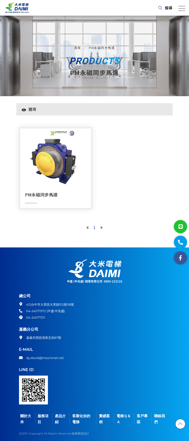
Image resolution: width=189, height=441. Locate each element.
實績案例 (104, 419)
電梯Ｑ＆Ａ (124, 419)
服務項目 (43, 419)
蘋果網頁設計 (80, 433)
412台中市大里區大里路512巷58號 (50, 304)
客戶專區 (142, 419)
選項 (29, 109)
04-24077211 (35, 317)
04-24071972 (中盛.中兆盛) (45, 311)
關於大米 (25, 419)
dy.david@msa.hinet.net (45, 358)
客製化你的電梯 (81, 419)
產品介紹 (60, 419)
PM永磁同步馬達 (102, 47)
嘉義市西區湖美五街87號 (43, 338)
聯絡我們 (159, 419)
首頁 (77, 47)
